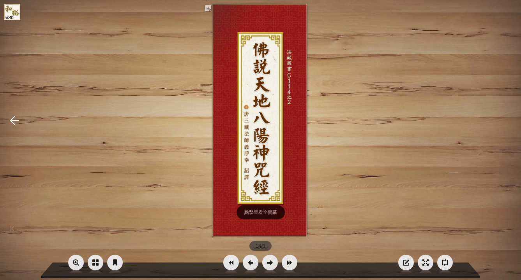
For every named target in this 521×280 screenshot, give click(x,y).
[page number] (260, 246)
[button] (231, 262)
